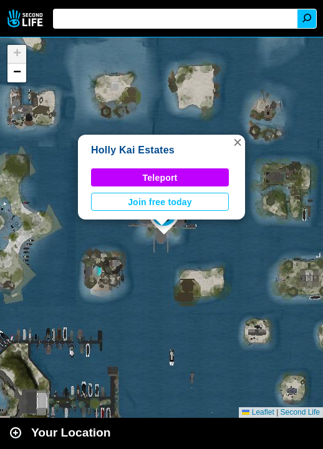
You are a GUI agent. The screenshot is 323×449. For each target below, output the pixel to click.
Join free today (160, 202)
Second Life (26, 18)
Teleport (160, 178)
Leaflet (258, 412)
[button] (237, 142)
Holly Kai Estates (133, 150)
